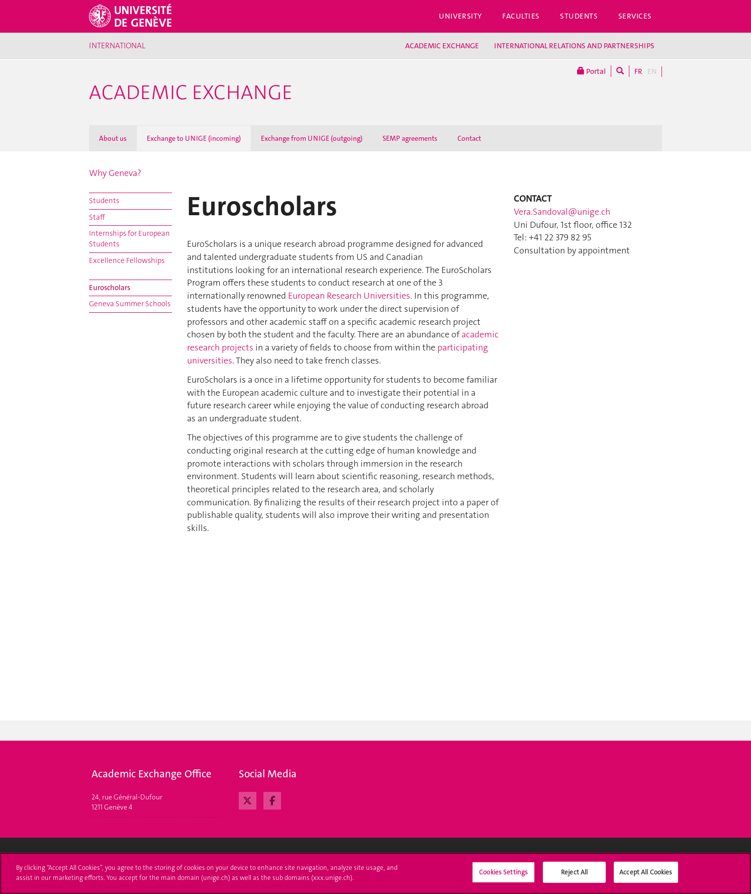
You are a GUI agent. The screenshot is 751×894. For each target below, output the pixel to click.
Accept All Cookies (645, 877)
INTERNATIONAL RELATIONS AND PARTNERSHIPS (574, 46)
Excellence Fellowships (126, 260)
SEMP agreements (410, 138)
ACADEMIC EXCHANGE (442, 46)
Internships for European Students (129, 238)
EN (651, 71)
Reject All (574, 877)
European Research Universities (348, 296)
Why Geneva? (115, 173)
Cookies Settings (503, 877)
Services (635, 16)
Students (579, 16)
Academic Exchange (191, 92)
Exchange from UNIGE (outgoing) (311, 138)
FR (638, 71)
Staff (97, 217)
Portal (591, 71)
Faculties (521, 16)
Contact (469, 138)
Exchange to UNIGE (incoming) (194, 138)
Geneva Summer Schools (129, 304)
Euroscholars (109, 288)
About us (113, 138)
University (460, 16)
